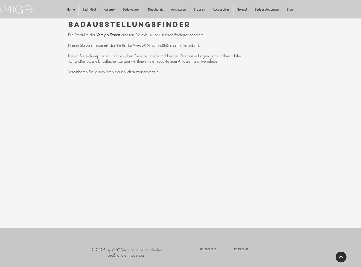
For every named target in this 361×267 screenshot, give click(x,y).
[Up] (341, 257)
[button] (267, 10)
